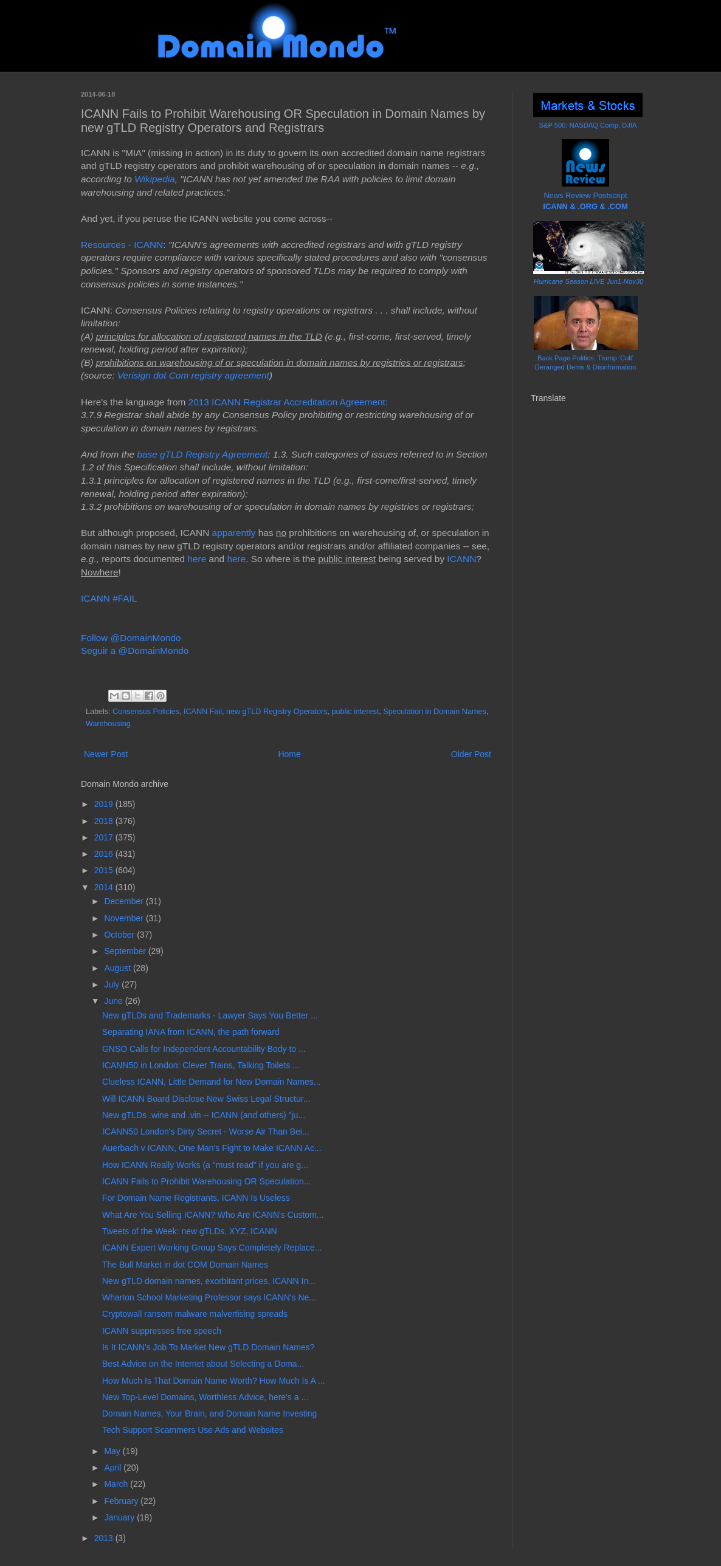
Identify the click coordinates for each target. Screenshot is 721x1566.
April (113, 1467)
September (126, 951)
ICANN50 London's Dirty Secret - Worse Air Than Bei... (205, 1131)
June (114, 1001)
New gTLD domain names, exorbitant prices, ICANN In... (209, 1281)
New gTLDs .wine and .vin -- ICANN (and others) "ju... (203, 1115)
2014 (105, 887)
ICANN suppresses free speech (161, 1331)
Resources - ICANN (122, 244)
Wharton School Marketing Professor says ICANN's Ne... (209, 1297)
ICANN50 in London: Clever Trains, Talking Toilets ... (201, 1065)
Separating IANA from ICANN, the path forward (191, 1032)
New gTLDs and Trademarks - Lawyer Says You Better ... (210, 1015)
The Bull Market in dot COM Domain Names (185, 1264)
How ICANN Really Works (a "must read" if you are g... (205, 1165)
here (196, 559)
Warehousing (108, 723)
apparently (234, 532)
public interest (355, 711)
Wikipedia (154, 179)
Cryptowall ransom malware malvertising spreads (195, 1314)
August (118, 968)
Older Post (471, 754)
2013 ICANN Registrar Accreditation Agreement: (288, 402)
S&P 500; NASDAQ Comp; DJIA (588, 125)
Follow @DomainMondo (131, 638)
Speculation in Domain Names (434, 711)
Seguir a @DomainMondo (134, 650)
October (120, 934)
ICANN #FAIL (109, 598)
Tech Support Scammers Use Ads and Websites (192, 1430)
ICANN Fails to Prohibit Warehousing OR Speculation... (206, 1181)
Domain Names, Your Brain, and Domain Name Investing (209, 1413)
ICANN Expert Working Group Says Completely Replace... (212, 1247)
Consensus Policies (145, 711)
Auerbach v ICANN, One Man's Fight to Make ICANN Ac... (212, 1148)
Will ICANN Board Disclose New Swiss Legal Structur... (206, 1099)
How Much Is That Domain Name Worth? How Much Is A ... (213, 1381)
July (113, 984)
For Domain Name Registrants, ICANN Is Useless (196, 1198)
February (122, 1501)
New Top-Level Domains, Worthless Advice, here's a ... (205, 1397)
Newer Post (106, 754)
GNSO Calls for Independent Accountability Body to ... (204, 1049)
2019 (105, 804)
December (124, 901)
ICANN (461, 559)
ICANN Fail (203, 711)
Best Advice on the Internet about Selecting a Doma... (203, 1364)
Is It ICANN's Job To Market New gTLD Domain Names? (208, 1347)
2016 (105, 854)
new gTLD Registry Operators (277, 711)
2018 (105, 821)
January (120, 1517)
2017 (105, 837)
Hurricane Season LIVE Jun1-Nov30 (588, 281)
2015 (105, 870)
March (117, 1484)
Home (289, 754)
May (113, 1451)
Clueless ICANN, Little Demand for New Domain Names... (211, 1082)
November (124, 918)
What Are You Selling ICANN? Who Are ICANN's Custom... (213, 1215)
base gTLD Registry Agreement (200, 454)
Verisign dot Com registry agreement (193, 375)
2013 (105, 1538)
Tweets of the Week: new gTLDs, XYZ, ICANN (189, 1231)
